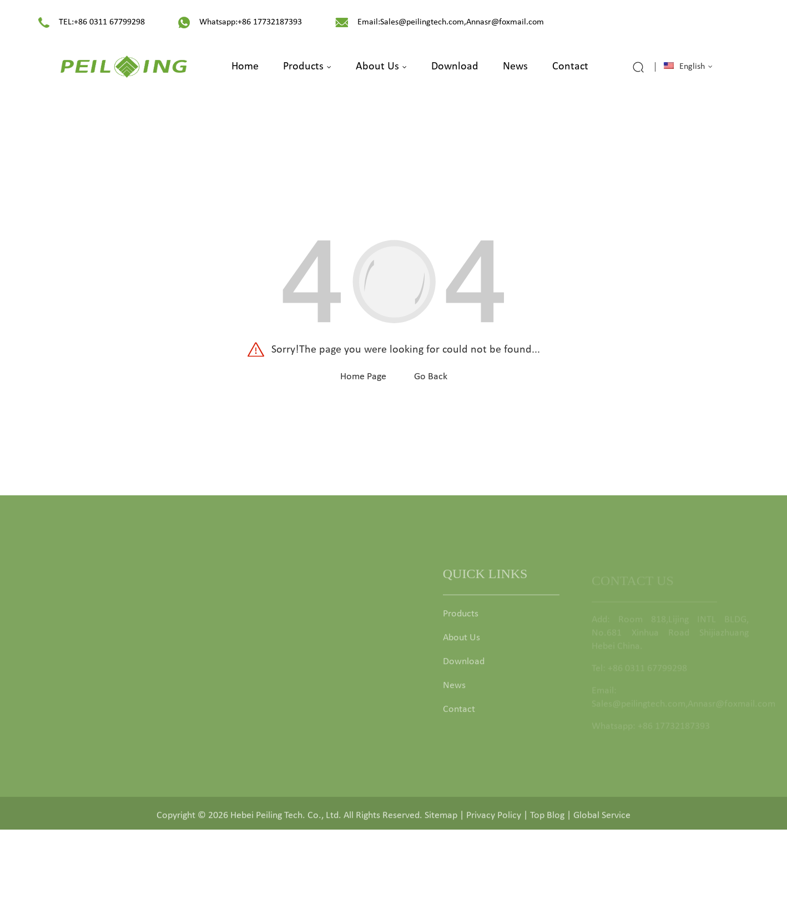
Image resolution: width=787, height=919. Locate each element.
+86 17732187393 (270, 22)
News (515, 66)
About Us (381, 66)
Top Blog (547, 818)
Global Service (601, 818)
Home (245, 66)
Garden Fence (311, 645)
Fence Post (305, 669)
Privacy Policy (493, 818)
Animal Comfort (316, 740)
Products (307, 66)
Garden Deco (310, 716)
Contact (570, 66)
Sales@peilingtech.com (422, 22)
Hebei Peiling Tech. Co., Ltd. (285, 818)
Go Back (430, 376)
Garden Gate (309, 621)
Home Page (363, 376)
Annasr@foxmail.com (505, 22)
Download (454, 66)
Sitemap (441, 818)
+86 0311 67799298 (109, 22)
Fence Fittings (311, 692)
